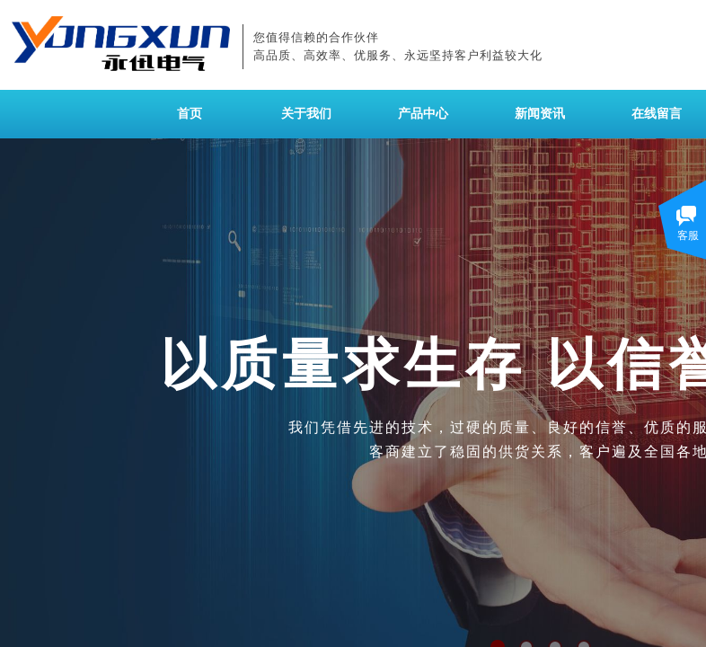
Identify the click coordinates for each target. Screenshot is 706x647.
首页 (189, 113)
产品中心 (423, 113)
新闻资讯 (540, 113)
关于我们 (306, 113)
